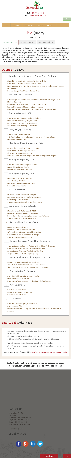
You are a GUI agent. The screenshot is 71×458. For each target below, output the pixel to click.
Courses (28, 25)
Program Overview (10, 42)
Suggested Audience (45, 42)
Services (39, 25)
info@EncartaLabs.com (38, 15)
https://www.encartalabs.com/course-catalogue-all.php (49, 352)
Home (6, 25)
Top (67, 456)
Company (16, 25)
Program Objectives (27, 42)
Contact (51, 25)
